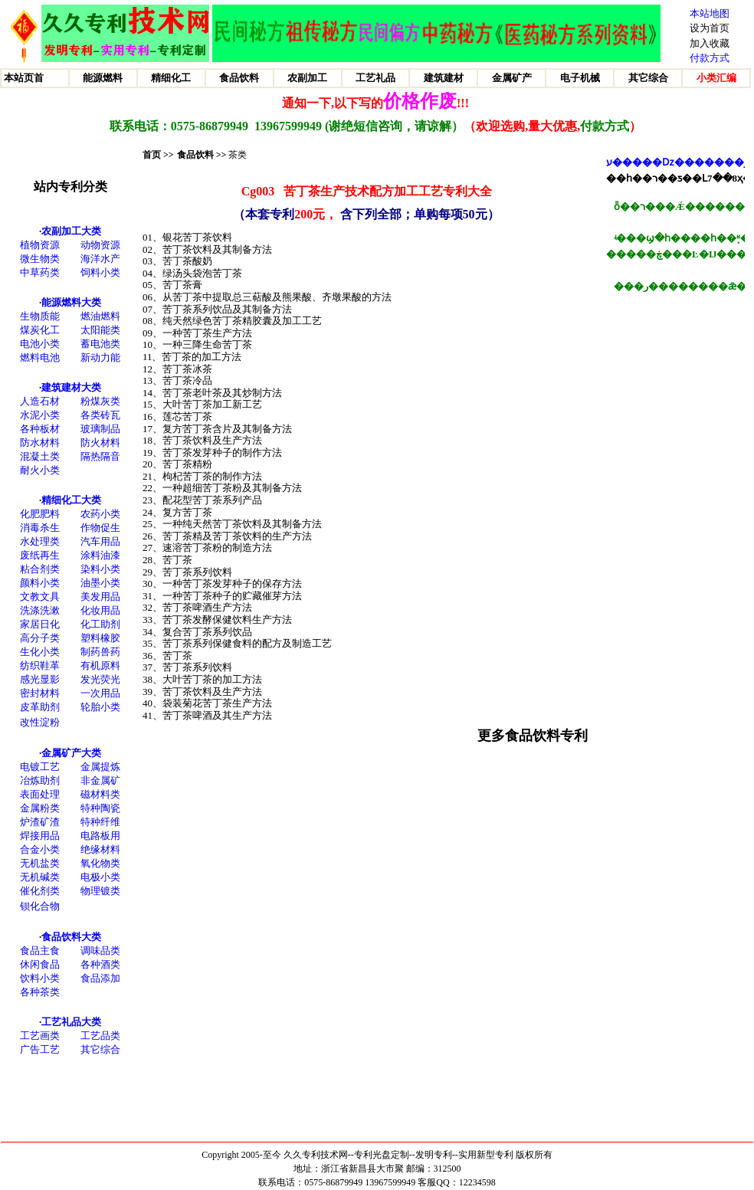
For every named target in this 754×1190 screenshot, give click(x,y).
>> (220, 154)
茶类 (237, 154)
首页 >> (158, 154)
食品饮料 (195, 154)
